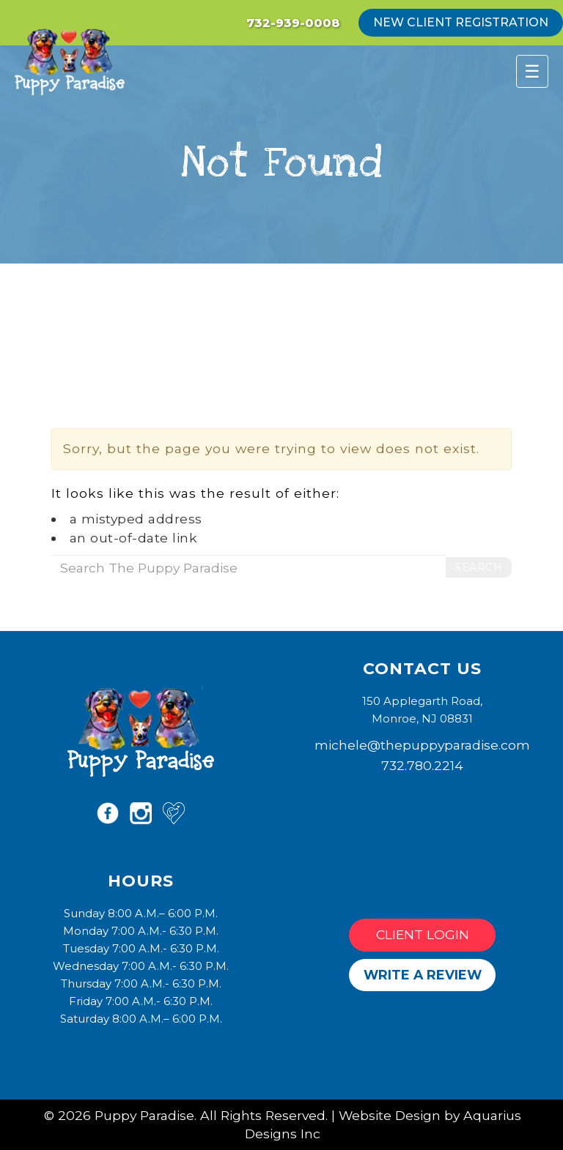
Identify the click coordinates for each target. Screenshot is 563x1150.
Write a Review (423, 974)
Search (478, 567)
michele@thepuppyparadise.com (422, 745)
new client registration (460, 22)
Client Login (422, 934)
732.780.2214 (422, 765)
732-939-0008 (293, 23)
